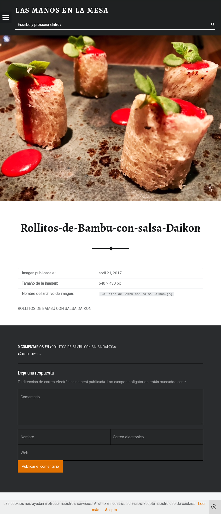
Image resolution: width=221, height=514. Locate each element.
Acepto (111, 510)
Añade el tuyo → (29, 354)
